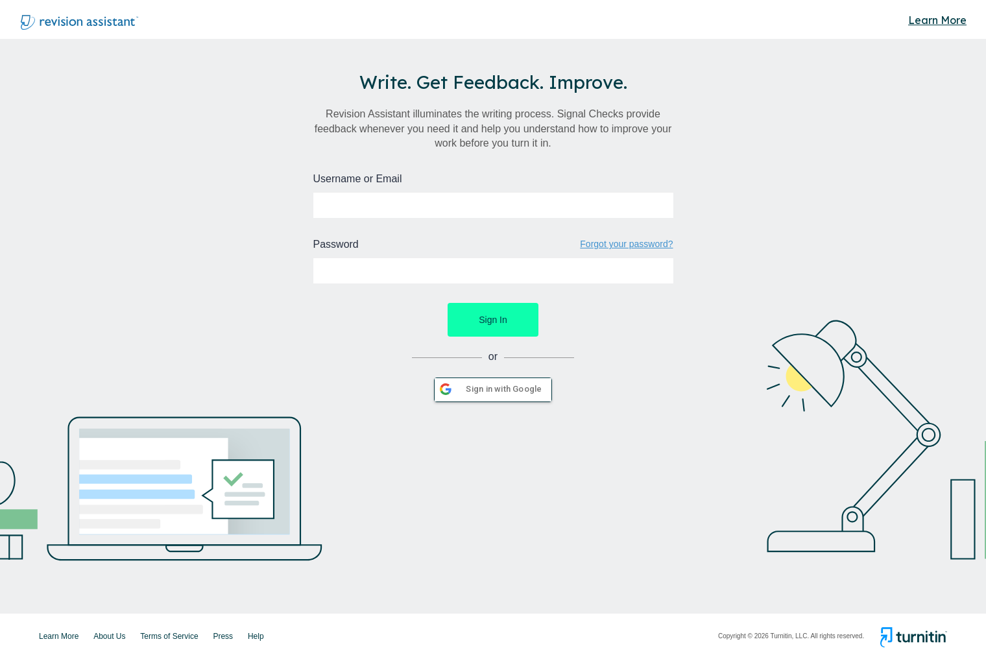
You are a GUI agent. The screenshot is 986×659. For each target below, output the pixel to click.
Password (336, 244)
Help (256, 636)
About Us (109, 636)
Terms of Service (169, 636)
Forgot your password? (626, 244)
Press (223, 636)
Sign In (493, 320)
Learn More (937, 20)
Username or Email (357, 178)
